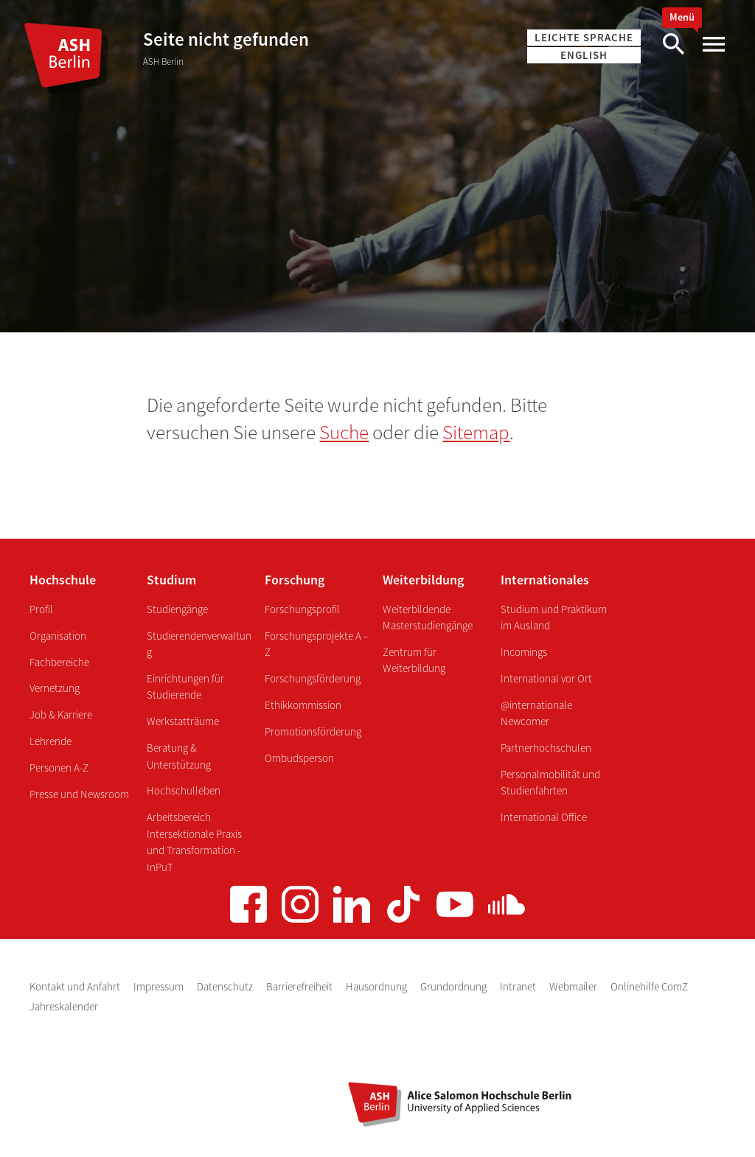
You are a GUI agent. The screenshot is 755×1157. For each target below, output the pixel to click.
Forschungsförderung (313, 678)
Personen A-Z (58, 768)
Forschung (294, 579)
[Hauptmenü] (713, 44)
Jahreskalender (63, 1006)
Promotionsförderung (313, 731)
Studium (171, 579)
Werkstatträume (183, 721)
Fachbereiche (59, 662)
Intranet (519, 986)
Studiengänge (177, 609)
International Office (544, 817)
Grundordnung (454, 986)
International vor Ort (546, 678)
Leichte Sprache (584, 37)
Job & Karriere (60, 714)
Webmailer (574, 986)
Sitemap (475, 431)
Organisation (57, 636)
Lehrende (50, 741)
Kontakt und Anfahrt (75, 986)
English (584, 55)
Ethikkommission (303, 705)
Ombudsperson (299, 758)
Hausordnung (377, 986)
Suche (344, 431)
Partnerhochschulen (546, 748)
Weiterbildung (423, 579)
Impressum (159, 986)
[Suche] (673, 44)
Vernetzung (54, 688)
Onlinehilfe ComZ (649, 986)
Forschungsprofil (302, 609)
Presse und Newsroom (79, 794)
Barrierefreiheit (300, 986)
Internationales (545, 579)
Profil (41, 609)
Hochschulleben (183, 790)
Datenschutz (226, 986)
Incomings (524, 652)
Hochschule (62, 579)
